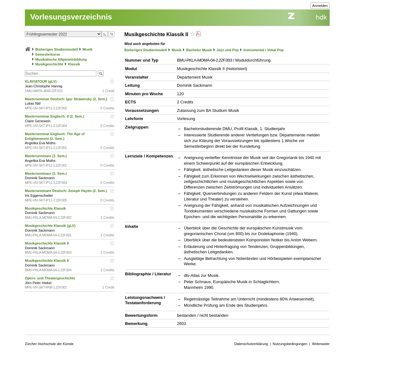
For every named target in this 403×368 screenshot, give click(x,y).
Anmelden (320, 6)
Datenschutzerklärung (251, 344)
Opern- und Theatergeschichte (50, 278)
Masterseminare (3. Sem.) (46, 173)
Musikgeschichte (49, 64)
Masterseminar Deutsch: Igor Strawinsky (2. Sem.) (66, 99)
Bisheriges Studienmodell (56, 49)
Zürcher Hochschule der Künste (49, 344)
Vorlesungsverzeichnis (71, 17)
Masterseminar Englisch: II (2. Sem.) (55, 116)
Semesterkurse (47, 54)
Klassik (74, 64)
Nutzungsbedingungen (290, 344)
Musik (87, 49)
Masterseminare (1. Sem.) (46, 156)
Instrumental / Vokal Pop (263, 50)
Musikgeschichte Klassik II (47, 243)
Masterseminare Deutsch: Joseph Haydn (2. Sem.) (66, 191)
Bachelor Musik (199, 50)
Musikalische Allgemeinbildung (61, 59)
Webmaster (321, 344)
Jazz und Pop (228, 50)
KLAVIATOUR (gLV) (41, 81)
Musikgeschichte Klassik (46, 208)
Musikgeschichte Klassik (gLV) (51, 226)
